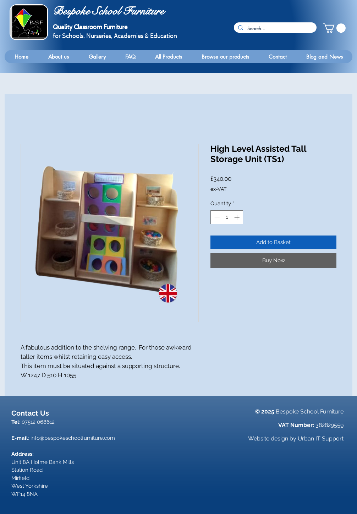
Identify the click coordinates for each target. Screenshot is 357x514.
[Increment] (237, 217)
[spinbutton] (227, 217)
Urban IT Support (321, 438)
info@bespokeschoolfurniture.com (73, 438)
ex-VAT (218, 189)
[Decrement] (216, 217)
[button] (334, 28)
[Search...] (274, 28)
